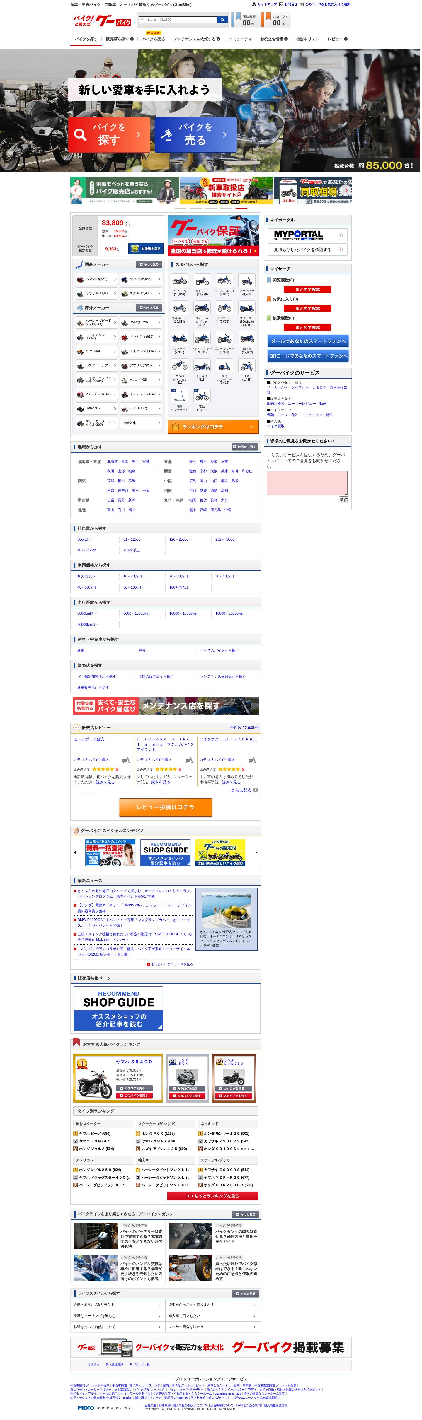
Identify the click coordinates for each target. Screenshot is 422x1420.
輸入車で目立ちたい (184, 1316)
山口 (213, 481)
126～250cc (178, 539)
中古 (142, 650)
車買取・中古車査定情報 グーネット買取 (269, 1385)
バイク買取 (276, 426)
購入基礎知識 (114, 1364)
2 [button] (196, 208)
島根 (235, 481)
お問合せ (291, 4)
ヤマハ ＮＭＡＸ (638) (159, 1141)
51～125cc (131, 539)
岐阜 (203, 461)
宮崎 (203, 510)
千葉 (145, 490)
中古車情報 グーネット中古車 (89, 1385)
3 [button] (211, 208)
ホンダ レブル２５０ (234, 1061)
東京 (110, 490)
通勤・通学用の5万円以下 (94, 1305)
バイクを (109, 135)
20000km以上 (88, 625)
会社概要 (150, 1405)
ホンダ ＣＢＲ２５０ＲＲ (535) (228, 1185)
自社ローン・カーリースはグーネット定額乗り (101, 1389)
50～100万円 (133, 587)
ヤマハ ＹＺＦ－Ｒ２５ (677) (226, 1177)
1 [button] (180, 208)
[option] (117, 190)
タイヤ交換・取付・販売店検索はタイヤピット (290, 1389)
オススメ (94, 1364)
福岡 (192, 500)
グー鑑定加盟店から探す (96, 676)
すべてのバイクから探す (219, 650)
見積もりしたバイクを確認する (302, 249)
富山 (110, 510)
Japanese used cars (228, 1393)
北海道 (112, 461)
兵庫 (224, 471)
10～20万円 (132, 576)
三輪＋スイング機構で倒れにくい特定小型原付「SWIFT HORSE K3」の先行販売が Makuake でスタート (135, 937)
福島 (131, 471)
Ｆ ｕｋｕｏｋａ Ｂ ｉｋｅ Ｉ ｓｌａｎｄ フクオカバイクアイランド (165, 744)
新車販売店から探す (93, 688)
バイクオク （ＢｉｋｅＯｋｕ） (228, 739)
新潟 (131, 500)
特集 (329, 415)
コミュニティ (312, 415)
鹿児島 (215, 510)
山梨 (110, 500)
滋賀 (192, 471)
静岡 (192, 461)
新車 (80, 650)
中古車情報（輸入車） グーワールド (136, 1385)
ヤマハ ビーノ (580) (94, 1134)
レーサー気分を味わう (186, 1327)
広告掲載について (222, 1405)
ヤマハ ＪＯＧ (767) (94, 1141)
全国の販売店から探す (156, 676)
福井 (131, 510)
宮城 (145, 461)
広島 (192, 481)
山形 (121, 471)
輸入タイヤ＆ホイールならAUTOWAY (231, 1389)
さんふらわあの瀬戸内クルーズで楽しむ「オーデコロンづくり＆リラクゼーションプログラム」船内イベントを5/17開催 (134, 893)
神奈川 (123, 490)
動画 (322, 403)
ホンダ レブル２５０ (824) (100, 1170)
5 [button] (241, 208)
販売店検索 (276, 403)
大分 (224, 500)
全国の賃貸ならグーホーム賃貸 (264, 1393)
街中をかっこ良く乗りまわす (191, 1305)
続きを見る (105, 782)
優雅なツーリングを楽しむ (95, 1316)
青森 (124, 461)
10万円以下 (86, 576)
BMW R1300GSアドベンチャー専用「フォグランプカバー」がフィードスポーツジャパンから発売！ (134, 922)
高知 (224, 490)
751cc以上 (131, 550)
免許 (294, 415)
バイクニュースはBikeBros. (186, 1389)
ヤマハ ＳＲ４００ (134, 1061)
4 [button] (226, 208)
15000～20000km (229, 613)
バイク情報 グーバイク (150, 1389)
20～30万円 (178, 576)
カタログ (319, 387)
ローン (282, 415)
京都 (203, 471)
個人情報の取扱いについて (190, 1405)
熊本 (192, 510)
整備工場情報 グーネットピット (184, 1385)
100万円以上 (179, 587)
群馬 (131, 481)
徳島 (213, 490)
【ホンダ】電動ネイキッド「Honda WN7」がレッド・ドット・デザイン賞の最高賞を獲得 (135, 908)
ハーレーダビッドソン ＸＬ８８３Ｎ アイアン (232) (184, 1177)
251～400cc (224, 539)
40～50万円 (86, 587)
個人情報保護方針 (275, 1405)
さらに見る (241, 789)
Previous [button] (76, 190)
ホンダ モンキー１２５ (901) (226, 1134)
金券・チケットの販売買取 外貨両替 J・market (101, 1397)
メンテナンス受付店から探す (223, 676)
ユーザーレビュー (302, 403)
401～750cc (86, 550)
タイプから (300, 387)
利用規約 (165, 1405)
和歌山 (247, 471)
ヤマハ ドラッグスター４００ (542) (107, 1177)
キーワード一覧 (139, 1364)
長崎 (213, 500)
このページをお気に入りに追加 (327, 4)
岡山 (203, 481)
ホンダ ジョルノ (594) (96, 1149)
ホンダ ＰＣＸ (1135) (158, 1134)
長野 (121, 500)
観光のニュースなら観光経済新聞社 (256, 1397)
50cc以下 (84, 539)
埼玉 (135, 490)
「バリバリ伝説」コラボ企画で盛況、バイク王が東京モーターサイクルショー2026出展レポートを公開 (134, 951)
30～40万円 (224, 576)
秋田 (110, 471)
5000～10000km (136, 613)
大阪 (213, 471)
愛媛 (203, 490)
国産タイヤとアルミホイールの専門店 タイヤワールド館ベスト (111, 1393)
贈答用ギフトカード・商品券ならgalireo (161, 1397)
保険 (270, 415)
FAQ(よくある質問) (249, 1405)
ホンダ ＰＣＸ (183, 1061)
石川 (121, 510)
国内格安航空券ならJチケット (210, 1397)
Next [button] (345, 190)
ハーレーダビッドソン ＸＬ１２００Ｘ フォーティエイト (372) (130, 1185)
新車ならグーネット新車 (223, 1385)
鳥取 (224, 481)
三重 (224, 461)
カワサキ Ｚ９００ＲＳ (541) (226, 1141)
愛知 (213, 461)
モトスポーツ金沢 (89, 739)
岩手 (135, 461)
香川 (192, 490)
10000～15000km (183, 613)
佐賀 (203, 500)
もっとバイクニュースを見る (172, 964)
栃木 (121, 481)
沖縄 (228, 510)
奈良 (235, 471)
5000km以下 (87, 613)
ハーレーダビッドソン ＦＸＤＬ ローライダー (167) (184, 1185)
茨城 (110, 481)
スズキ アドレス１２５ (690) (164, 1149)
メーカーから (277, 387)
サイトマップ (267, 4)
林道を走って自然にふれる (95, 1327)
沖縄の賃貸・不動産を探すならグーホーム (184, 1393)
